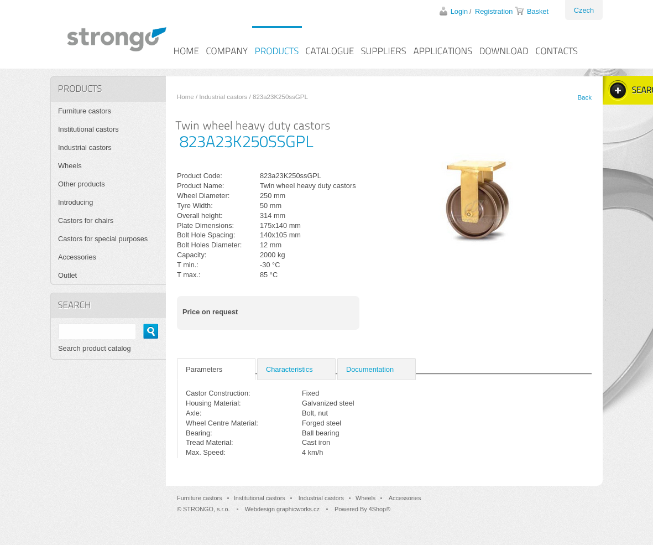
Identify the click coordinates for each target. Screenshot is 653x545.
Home (185, 97)
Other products (81, 184)
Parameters (204, 369)
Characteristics (289, 369)
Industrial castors (223, 97)
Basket (537, 11)
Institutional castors (88, 129)
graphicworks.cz (298, 509)
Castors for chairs (85, 220)
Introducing (75, 202)
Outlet (67, 275)
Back (584, 97)
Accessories (77, 257)
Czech (584, 10)
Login (459, 11)
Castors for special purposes (103, 239)
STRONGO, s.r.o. (206, 509)
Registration (494, 11)
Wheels (70, 166)
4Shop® (379, 509)
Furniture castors (84, 111)
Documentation (370, 369)
